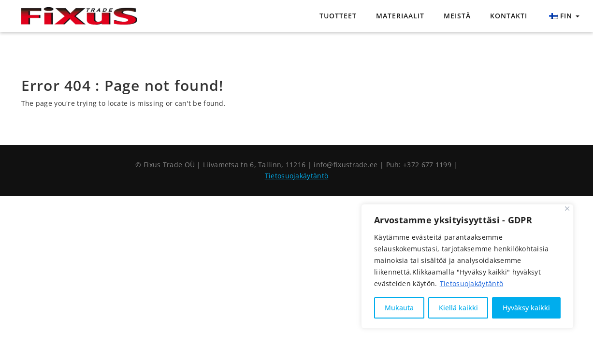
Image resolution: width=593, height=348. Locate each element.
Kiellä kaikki (458, 307)
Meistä (457, 15)
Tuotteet (338, 15)
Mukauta (399, 307)
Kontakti (508, 15)
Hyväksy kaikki (526, 307)
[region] (467, 266)
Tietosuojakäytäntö (471, 283)
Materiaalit (400, 15)
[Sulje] (567, 208)
